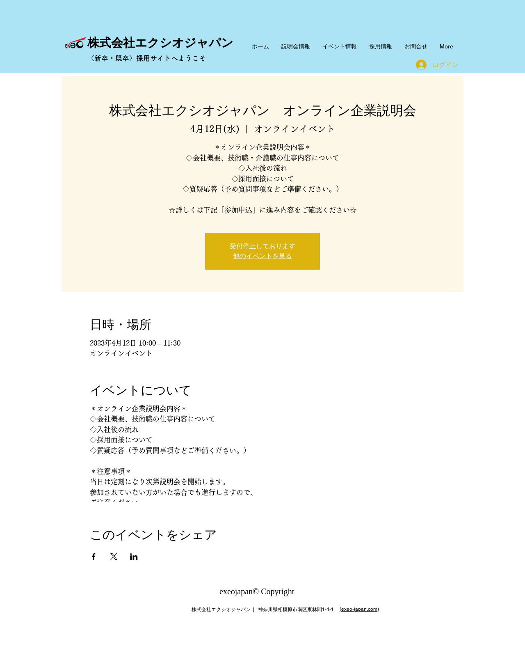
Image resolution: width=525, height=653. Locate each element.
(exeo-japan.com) (359, 609)
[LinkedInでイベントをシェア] (134, 556)
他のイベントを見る (262, 255)
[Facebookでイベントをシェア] (94, 556)
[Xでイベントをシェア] (114, 556)
